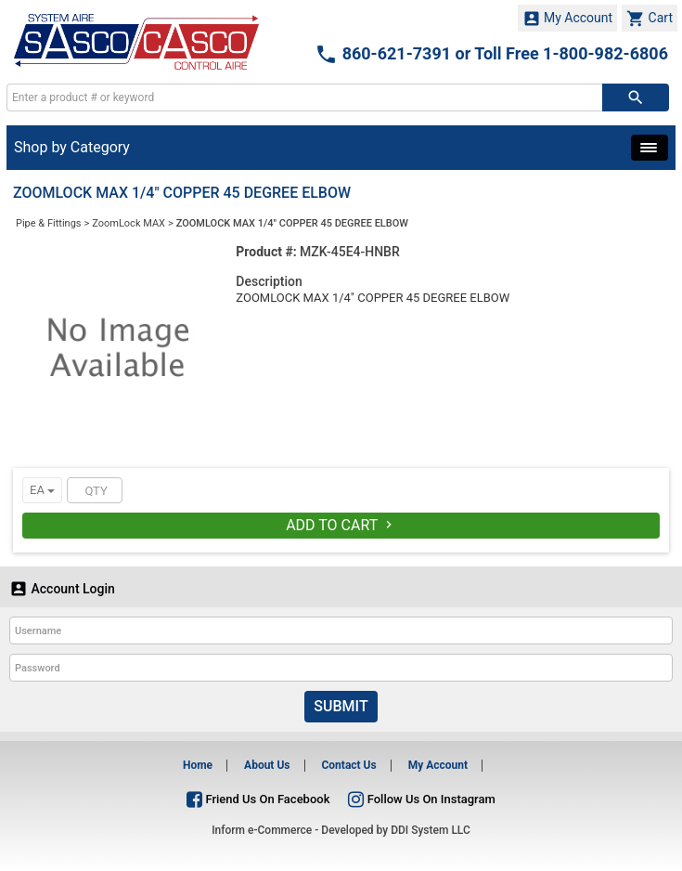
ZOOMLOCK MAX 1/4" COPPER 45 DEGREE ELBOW (292, 223)
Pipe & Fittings (48, 223)
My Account (567, 18)
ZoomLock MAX (128, 223)
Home (197, 765)
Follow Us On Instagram (421, 799)
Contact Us (348, 765)
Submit (340, 706)
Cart (649, 18)
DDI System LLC (430, 830)
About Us (267, 765)
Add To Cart (341, 525)
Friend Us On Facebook (258, 799)
